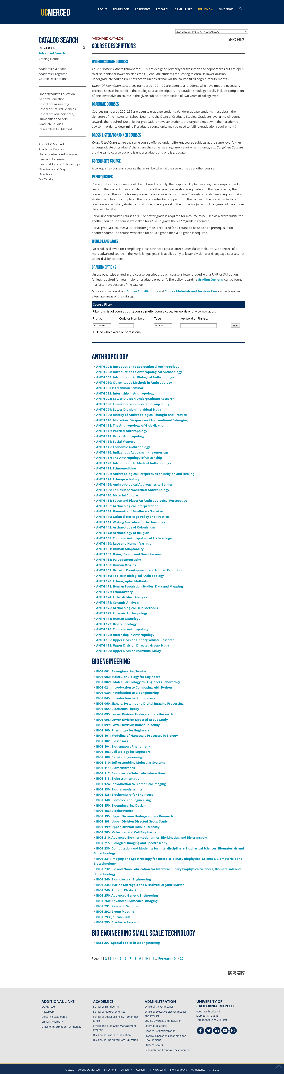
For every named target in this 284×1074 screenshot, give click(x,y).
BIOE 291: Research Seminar (117, 900)
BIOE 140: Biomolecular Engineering (123, 794)
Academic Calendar (52, 63)
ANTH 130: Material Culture (117, 489)
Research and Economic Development (168, 1044)
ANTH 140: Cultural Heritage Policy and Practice (132, 511)
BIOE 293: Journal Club (113, 911)
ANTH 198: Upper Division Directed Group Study (132, 639)
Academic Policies (51, 143)
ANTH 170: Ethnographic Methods (122, 575)
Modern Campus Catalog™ (185, 1072)
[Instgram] (233, 1025)
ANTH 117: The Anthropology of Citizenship (129, 452)
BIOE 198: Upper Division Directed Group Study (132, 815)
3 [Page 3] (111, 952)
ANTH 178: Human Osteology (118, 613)
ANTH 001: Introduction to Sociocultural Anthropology (137, 360)
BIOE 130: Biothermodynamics (119, 783)
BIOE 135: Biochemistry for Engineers (124, 788)
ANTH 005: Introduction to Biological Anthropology (135, 371)
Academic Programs (53, 68)
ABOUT (102, 9)
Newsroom (48, 1005)
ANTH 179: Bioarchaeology (116, 618)
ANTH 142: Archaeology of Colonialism (125, 521)
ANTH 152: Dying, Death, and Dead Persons (129, 548)
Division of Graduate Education (112, 1029)
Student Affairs (154, 1039)
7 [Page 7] (130, 952)
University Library (52, 1015)
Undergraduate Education (57, 88)
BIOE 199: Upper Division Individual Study (128, 821)
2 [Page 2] (106, 952)
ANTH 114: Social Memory (115, 435)
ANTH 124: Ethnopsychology (117, 473)
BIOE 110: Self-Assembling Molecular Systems (130, 756)
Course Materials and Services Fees (191, 285)
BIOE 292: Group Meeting (115, 905)
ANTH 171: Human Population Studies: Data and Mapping (139, 580)
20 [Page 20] (181, 952)
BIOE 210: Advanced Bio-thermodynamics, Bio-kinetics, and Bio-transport (151, 831)
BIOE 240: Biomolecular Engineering (123, 873)
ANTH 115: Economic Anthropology (123, 441)
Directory (45, 168)
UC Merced (48, 1000)
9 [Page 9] (140, 952)
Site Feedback (178, 1063)
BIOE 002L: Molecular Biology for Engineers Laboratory (138, 676)
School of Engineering (54, 98)
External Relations (156, 1019)
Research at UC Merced (55, 123)
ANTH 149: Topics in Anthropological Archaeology (134, 532)
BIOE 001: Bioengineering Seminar (122, 665)
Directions (110, 1063)
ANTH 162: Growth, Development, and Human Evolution (139, 564)
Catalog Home (49, 53)
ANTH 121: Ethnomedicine (116, 462)
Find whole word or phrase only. (119, 326)
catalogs (90, 1072)
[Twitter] (208, 1025)
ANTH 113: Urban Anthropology (120, 430)
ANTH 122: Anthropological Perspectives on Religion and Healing (145, 468)
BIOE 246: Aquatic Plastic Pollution (122, 884)
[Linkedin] (217, 1025)
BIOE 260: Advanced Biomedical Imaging (127, 895)
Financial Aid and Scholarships (59, 158)
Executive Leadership (54, 1010)
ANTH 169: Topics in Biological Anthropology (130, 570)
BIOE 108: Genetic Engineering (119, 751)
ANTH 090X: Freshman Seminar (119, 382)
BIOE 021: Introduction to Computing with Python (134, 681)
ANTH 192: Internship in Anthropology (125, 629)
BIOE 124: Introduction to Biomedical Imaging (131, 778)
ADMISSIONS (120, 9)
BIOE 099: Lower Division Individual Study (128, 719)
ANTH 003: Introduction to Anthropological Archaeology (139, 366)
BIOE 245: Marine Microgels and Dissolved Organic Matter (140, 879)
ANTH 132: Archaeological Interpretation (127, 500)
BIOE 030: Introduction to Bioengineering (127, 687)
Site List (214, 1063)
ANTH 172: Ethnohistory (114, 586)
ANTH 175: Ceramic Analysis (117, 596)
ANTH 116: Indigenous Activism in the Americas (132, 446)
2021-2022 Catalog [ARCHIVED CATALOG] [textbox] (198, 25)
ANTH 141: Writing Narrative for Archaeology (130, 516)
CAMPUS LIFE (183, 9)
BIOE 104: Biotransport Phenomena (123, 740)
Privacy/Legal (158, 1063)
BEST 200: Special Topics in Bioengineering (128, 937)
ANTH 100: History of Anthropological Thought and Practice (141, 409)
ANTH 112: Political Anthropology (121, 425)
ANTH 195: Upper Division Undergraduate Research (135, 634)
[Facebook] (200, 1025)
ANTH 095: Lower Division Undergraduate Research (135, 393)
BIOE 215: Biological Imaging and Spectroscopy (131, 837)
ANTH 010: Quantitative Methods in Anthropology (134, 377)
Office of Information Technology (61, 1020)
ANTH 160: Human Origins (116, 559)
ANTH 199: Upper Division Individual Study (128, 645)
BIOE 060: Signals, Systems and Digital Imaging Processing (140, 697)
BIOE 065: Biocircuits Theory (117, 703)
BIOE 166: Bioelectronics (114, 805)
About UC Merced (51, 138)
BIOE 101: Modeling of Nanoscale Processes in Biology (137, 729)
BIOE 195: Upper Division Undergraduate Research (134, 810)
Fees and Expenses (52, 153)
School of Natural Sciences (57, 103)
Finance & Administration (160, 1025)
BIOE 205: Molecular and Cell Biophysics (126, 826)
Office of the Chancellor (159, 1000)
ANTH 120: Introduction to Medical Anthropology (133, 457)
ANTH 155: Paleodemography (118, 553)
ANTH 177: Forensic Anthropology (122, 607)
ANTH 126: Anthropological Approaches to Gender (134, 478)
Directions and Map (52, 163)
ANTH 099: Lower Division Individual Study (128, 403)
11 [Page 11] (152, 952)
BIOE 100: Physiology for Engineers (122, 724)
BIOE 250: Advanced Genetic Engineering (127, 889)
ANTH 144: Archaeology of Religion (122, 527)
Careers (141, 1063)
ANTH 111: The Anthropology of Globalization (130, 420)
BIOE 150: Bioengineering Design (121, 799)
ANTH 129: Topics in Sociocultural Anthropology (132, 484)
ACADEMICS (142, 9)
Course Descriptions (53, 73)
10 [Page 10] (146, 952)
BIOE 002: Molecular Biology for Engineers (128, 671)
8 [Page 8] (135, 952)
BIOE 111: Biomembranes (115, 762)
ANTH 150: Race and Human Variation (124, 537)
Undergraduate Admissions (58, 148)
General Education (51, 93)
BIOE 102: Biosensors (112, 735)
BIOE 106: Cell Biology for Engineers (123, 746)
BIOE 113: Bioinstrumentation (118, 772)
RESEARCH (162, 9)
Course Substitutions (142, 285)
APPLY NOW (205, 9)
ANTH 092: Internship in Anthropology (125, 387)
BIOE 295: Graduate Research (118, 916)
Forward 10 (167, 952)
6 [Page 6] (125, 952)
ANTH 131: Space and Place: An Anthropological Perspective (141, 494)
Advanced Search (52, 47)
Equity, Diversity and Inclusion (163, 1014)
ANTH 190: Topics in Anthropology (122, 623)
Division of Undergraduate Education (115, 1034)
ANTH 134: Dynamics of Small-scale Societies (130, 505)
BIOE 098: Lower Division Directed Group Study (132, 714)
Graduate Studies (51, 118)
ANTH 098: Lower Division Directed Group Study (132, 398)
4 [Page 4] (116, 952)
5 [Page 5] (121, 952)
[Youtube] (225, 1025)
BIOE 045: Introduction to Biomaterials (125, 692)
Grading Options (210, 273)
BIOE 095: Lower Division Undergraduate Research (134, 708)
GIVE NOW (226, 9)
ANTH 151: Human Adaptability (120, 543)
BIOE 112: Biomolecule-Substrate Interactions (130, 767)
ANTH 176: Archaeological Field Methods (127, 602)
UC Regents (198, 1063)
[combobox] (211, 25)
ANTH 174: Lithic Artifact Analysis (121, 591)
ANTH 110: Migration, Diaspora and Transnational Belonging (142, 414)
